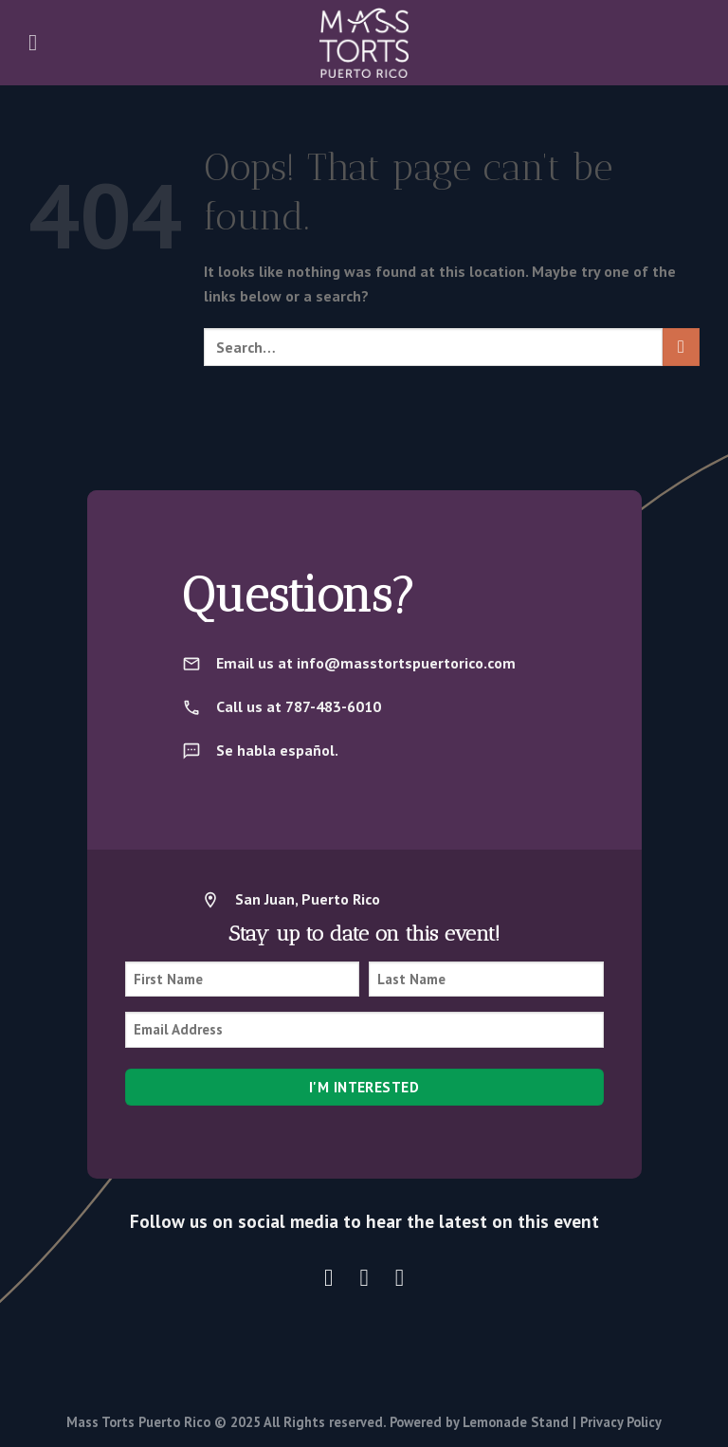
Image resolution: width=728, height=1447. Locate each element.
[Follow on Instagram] (328, 1277)
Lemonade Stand (516, 1422)
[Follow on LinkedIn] (399, 1277)
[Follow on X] (364, 1277)
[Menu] (39, 42)
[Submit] (681, 346)
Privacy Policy (621, 1422)
